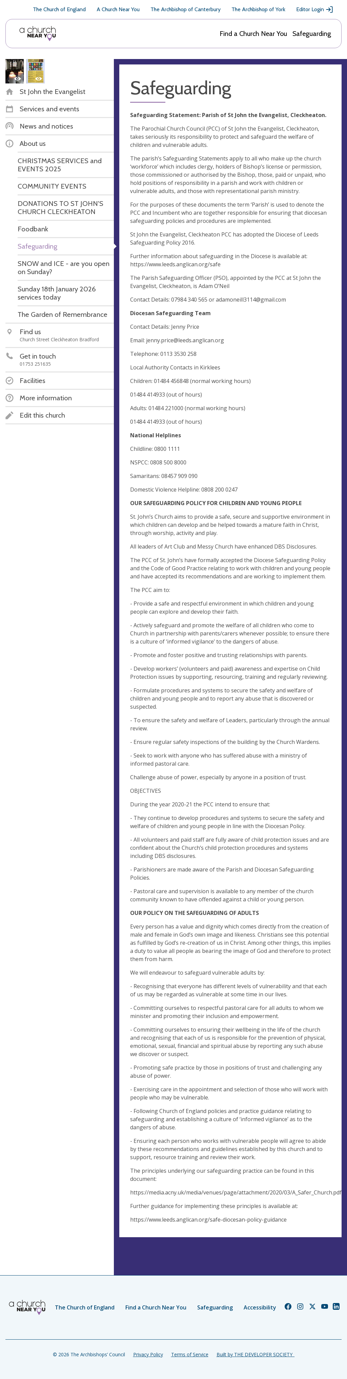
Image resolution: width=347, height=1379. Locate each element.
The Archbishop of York (258, 9)
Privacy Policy (148, 1354)
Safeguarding (311, 34)
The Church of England (59, 9)
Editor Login (314, 9)
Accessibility (260, 1307)
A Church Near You (118, 9)
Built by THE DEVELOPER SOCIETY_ (255, 1354)
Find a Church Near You (253, 34)
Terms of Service (189, 1354)
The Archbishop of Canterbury (185, 9)
